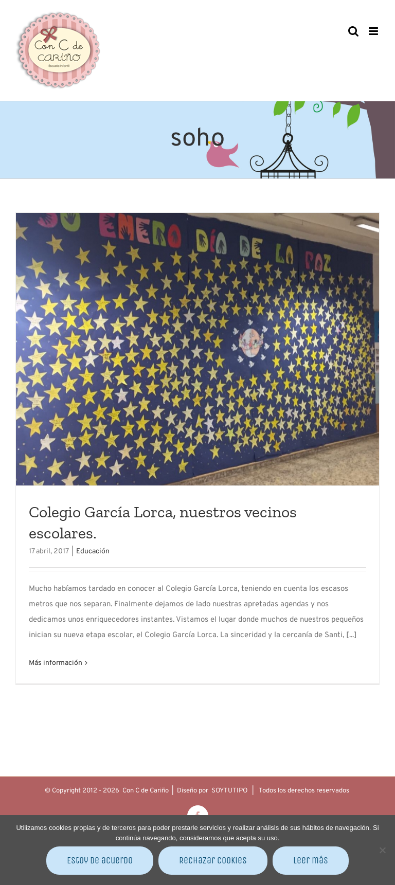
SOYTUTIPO (229, 791)
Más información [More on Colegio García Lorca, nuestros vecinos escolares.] (55, 663)
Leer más (310, 860)
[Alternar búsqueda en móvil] (353, 31)
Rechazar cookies (213, 860)
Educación (93, 551)
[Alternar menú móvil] (374, 31)
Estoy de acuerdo (100, 860)
